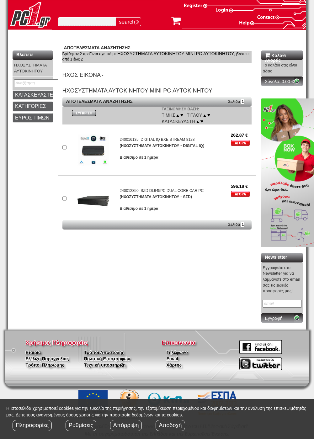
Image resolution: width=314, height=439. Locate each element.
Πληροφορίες (32, 425)
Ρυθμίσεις (81, 425)
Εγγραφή (273, 318)
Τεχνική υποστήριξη (105, 365)
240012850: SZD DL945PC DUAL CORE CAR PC (162, 190)
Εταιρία (33, 352)
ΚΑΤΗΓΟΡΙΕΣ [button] (30, 106)
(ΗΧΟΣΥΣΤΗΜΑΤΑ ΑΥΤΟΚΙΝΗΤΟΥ (149, 146)
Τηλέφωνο (177, 352)
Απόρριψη (126, 425)
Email (172, 358)
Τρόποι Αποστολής (104, 352)
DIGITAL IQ (193, 146)
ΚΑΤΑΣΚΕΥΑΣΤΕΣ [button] (35, 95)
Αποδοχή (170, 425)
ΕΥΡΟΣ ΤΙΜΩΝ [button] (32, 117)
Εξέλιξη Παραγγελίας (47, 358)
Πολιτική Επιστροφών (107, 358)
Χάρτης (174, 365)
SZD (187, 197)
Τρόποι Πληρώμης (45, 365)
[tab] (32, 95)
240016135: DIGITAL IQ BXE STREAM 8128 (157, 139)
